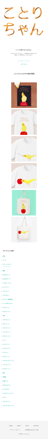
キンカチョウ (6, 389)
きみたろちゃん (6, 385)
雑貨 (4, 270)
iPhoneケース (6, 274)
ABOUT (19, 425)
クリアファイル (6, 266)
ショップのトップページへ (24, 61)
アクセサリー (6, 295)
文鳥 (4, 315)
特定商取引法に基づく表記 (32, 429)
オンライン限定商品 (8, 299)
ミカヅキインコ (6, 364)
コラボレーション (7, 283)
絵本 (4, 372)
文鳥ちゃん (5, 381)
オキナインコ (6, 356)
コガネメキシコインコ (8, 393)
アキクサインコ (6, 328)
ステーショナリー (7, 264)
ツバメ (4, 340)
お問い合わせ (24, 64)
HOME (10, 425)
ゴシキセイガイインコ (8, 405)
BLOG (27, 425)
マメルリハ (5, 352)
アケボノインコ (6, 368)
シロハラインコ (6, 332)
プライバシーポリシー (15, 429)
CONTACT (36, 425)
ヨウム (4, 397)
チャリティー (6, 287)
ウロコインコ (6, 344)
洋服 (4, 256)
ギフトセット (6, 291)
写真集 (4, 377)
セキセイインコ (6, 311)
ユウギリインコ (6, 348)
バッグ (4, 260)
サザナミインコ (6, 336)
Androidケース (7, 279)
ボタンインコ (6, 323)
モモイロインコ (6, 401)
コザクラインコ (6, 319)
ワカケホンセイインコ (8, 360)
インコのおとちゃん (8, 303)
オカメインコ (6, 307)
